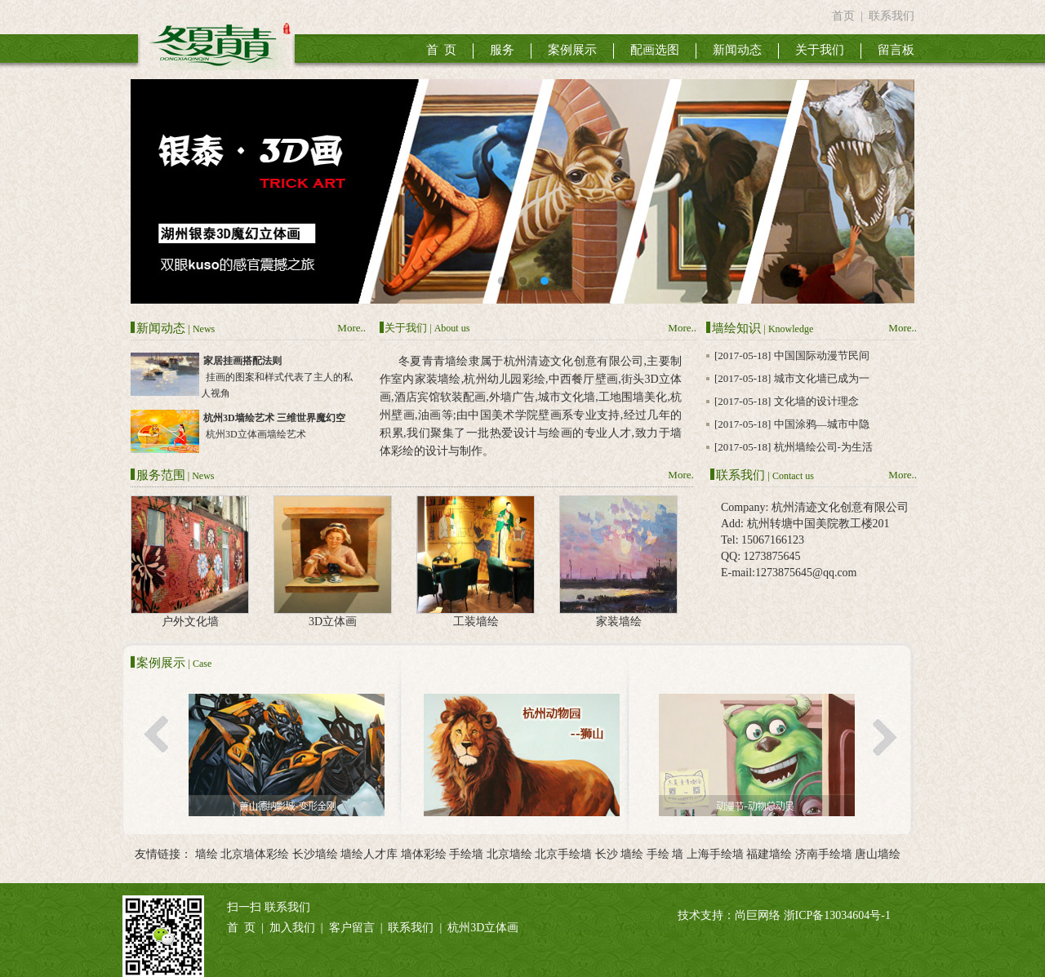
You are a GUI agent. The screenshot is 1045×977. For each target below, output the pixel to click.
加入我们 (292, 927)
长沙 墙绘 (619, 854)
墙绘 (206, 854)
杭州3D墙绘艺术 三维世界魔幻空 (274, 418)
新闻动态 (737, 49)
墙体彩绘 (424, 854)
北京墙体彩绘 (254, 854)
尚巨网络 (757, 915)
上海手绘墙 (715, 854)
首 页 (441, 49)
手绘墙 (466, 854)
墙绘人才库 (369, 854)
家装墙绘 (619, 621)
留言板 (896, 49)
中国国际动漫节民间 (821, 355)
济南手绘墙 (823, 854)
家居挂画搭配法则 (242, 360)
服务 (502, 49)
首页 (843, 16)
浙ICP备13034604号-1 (837, 915)
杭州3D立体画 (482, 927)
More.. (351, 328)
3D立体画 (333, 621)
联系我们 (891, 16)
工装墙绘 (476, 621)
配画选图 (654, 49)
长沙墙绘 (315, 854)
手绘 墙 (665, 854)
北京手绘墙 (563, 854)
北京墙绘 (509, 854)
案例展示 (572, 49)
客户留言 (352, 927)
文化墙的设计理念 (816, 401)
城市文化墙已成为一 (821, 378)
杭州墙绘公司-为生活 (823, 447)
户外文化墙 (190, 621)
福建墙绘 (769, 854)
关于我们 (819, 49)
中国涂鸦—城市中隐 (821, 424)
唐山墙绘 (877, 854)
